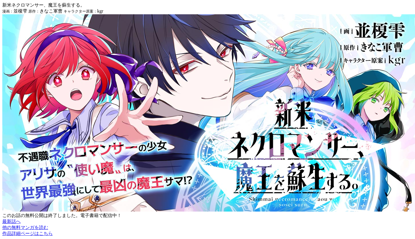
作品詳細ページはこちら (27, 233)
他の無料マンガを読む (25, 227)
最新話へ (11, 221)
